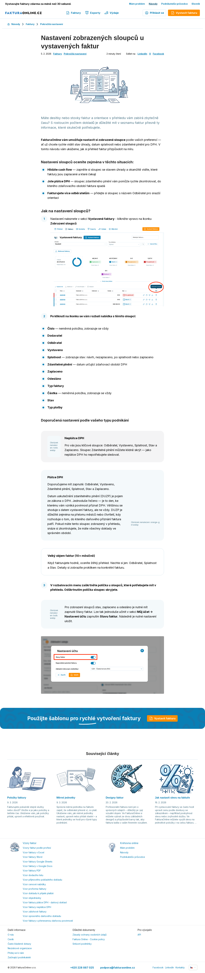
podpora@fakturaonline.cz (117, 967)
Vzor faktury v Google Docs (37, 866)
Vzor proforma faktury (34, 888)
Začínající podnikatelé (19, 957)
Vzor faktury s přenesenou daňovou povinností (48, 920)
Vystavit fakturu (162, 718)
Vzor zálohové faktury (34, 911)
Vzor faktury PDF (32, 870)
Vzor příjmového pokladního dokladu (42, 879)
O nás (11, 934)
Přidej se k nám (16, 953)
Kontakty (180, 967)
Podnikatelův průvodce (174, 3)
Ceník (11, 939)
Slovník (196, 3)
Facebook (158, 53)
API (139, 934)
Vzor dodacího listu (33, 875)
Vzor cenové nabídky (34, 884)
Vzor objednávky (32, 898)
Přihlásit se (154, 13)
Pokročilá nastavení (51, 24)
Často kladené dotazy (19, 943)
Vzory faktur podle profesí (37, 847)
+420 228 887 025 (82, 967)
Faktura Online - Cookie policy (89, 939)
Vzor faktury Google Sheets (37, 861)
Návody (153, 3)
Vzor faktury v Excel (33, 852)
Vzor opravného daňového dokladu (42, 916)
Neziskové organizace (20, 948)
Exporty (92, 13)
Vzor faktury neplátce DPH (37, 907)
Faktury (73, 13)
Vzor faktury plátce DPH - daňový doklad (45, 902)
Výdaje (112, 13)
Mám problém (137, 3)
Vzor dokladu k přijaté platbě (38, 893)
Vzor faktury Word (32, 857)
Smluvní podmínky (82, 943)
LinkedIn (142, 53)
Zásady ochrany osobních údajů (90, 934)
